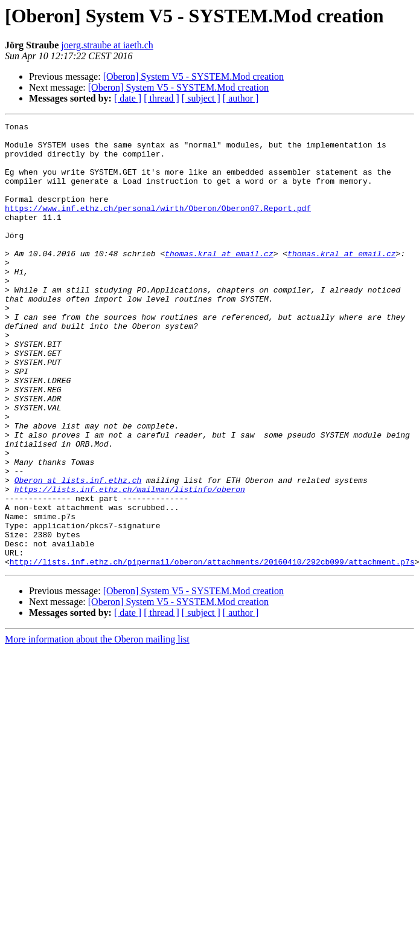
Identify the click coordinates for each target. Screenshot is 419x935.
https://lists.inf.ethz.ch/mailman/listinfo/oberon (129, 563)
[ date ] (127, 98)
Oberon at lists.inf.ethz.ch (78, 552)
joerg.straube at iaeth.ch (107, 45)
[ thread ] (161, 98)
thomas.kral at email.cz (219, 280)
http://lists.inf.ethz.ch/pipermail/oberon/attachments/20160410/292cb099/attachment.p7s (212, 650)
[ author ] (241, 98)
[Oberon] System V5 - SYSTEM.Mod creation (193, 76)
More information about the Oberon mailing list (97, 728)
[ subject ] (201, 98)
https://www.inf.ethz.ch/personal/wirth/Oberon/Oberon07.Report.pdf (158, 226)
